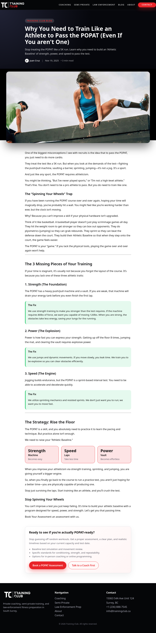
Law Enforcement (104, 4)
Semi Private (82, 4)
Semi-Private (62, 602)
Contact (147, 4)
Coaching (65, 4)
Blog (121, 4)
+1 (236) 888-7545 (116, 607)
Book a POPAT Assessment (47, 565)
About (131, 4)
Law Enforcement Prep (68, 607)
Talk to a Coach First (83, 565)
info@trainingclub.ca (118, 611)
